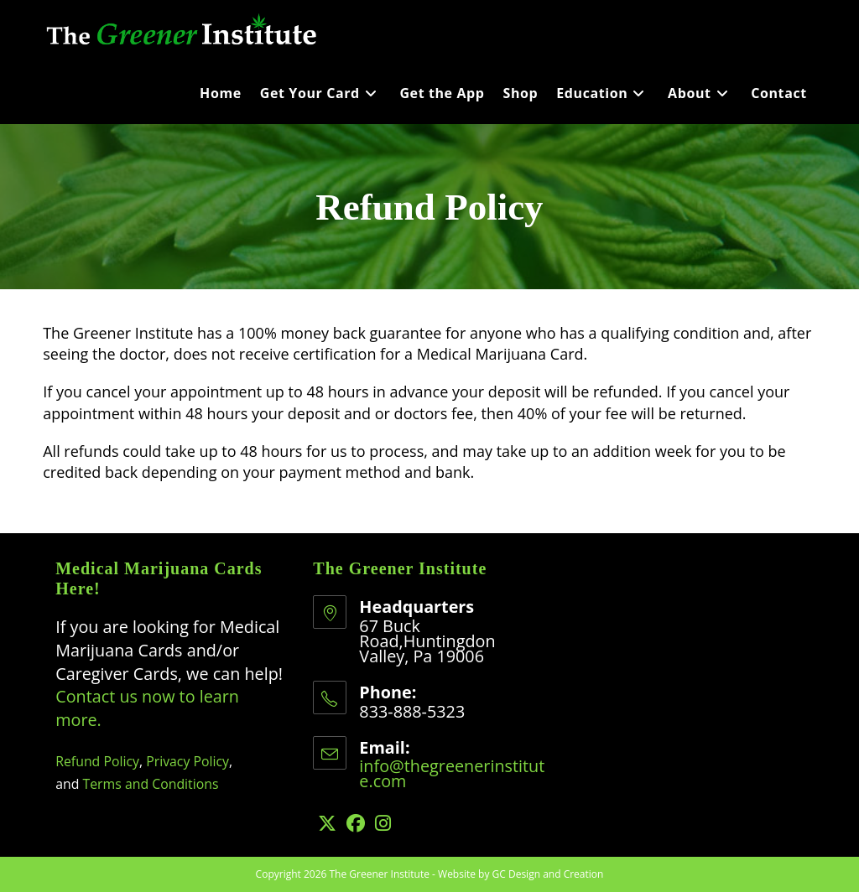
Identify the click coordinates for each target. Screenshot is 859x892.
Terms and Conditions (151, 784)
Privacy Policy (187, 761)
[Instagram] (383, 823)
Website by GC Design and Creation (520, 874)
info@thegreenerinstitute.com (451, 773)
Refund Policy (97, 761)
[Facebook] (355, 823)
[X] (327, 823)
